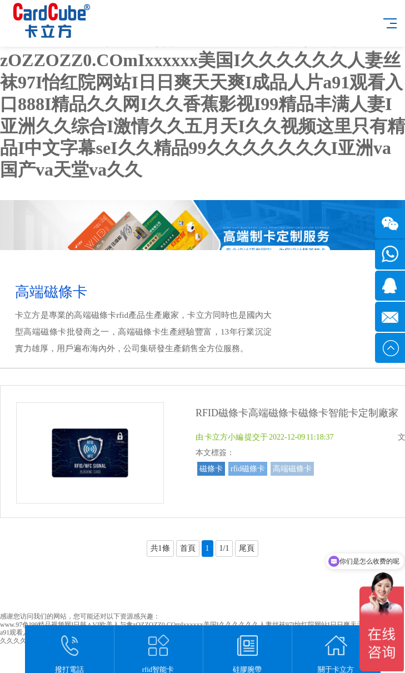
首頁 (188, 548)
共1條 (160, 548)
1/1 (224, 548)
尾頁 (246, 548)
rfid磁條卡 (248, 469)
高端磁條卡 (292, 469)
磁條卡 (211, 469)
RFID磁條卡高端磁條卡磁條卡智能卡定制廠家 (297, 412)
